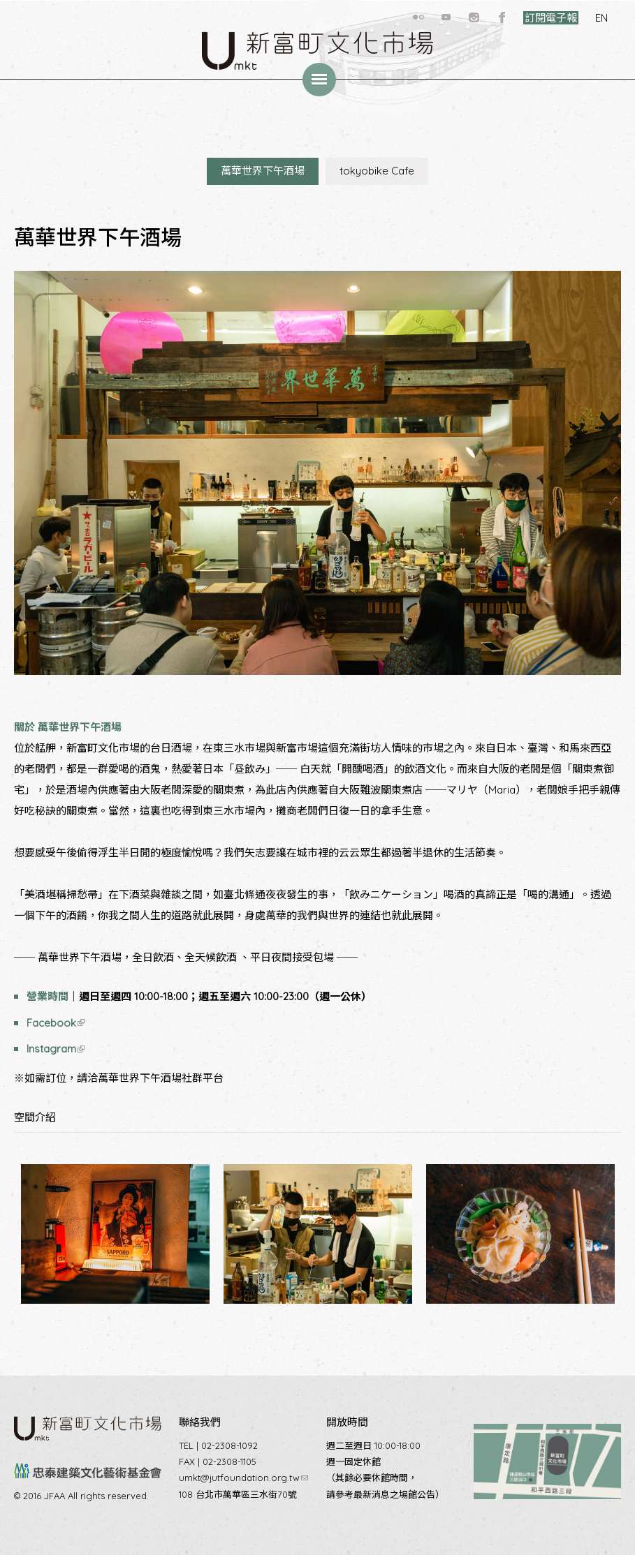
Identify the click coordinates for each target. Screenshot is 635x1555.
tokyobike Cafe (377, 170)
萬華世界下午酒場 (263, 170)
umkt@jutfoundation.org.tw (243, 1477)
